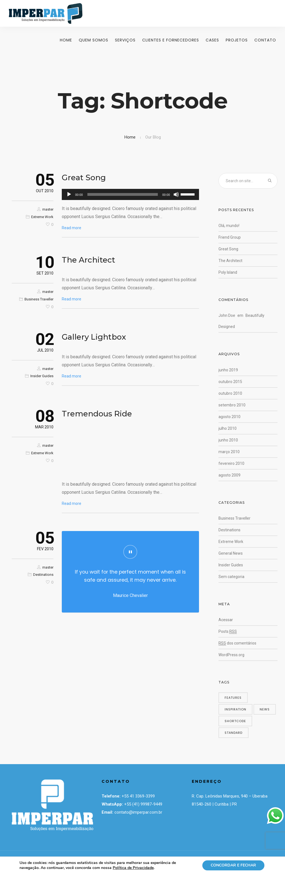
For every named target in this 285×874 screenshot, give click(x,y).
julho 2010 (227, 428)
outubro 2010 (230, 393)
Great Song (84, 177)
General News (230, 553)
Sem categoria (231, 576)
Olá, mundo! (228, 225)
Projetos (237, 40)
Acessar (225, 620)
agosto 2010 (229, 416)
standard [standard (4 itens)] (233, 732)
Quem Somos (93, 40)
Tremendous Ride (97, 413)
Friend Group (229, 237)
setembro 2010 (231, 405)
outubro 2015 (230, 381)
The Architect (88, 260)
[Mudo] (176, 194)
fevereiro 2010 (231, 463)
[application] (130, 194)
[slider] (122, 194)
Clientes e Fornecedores (170, 40)
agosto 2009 (229, 475)
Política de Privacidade (133, 867)
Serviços (125, 40)
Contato (265, 40)
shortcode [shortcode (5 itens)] (235, 721)
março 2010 (229, 452)
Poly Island (227, 272)
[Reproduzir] (69, 194)
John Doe (226, 315)
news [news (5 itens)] (265, 709)
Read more (71, 228)
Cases (212, 40)
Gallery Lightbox (94, 337)
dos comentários (237, 643)
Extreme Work (42, 217)
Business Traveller (38, 299)
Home (66, 40)
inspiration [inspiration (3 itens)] (235, 709)
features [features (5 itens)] (233, 697)
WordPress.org (231, 655)
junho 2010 (228, 440)
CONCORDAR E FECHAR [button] (233, 865)
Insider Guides (41, 376)
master (47, 209)
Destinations (43, 574)
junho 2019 (228, 370)
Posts (227, 631)
